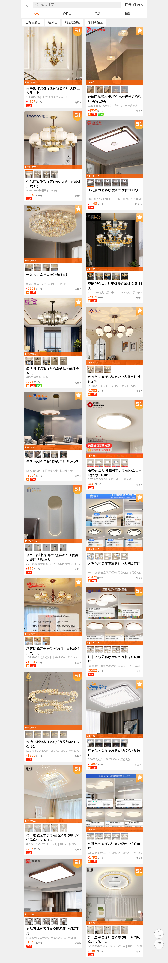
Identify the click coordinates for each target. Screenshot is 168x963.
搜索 (128, 5)
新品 (97, 13)
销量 (128, 13)
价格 (67, 13)
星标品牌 (33, 22)
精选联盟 (72, 22)
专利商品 (95, 22)
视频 (52, 22)
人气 (36, 13)
